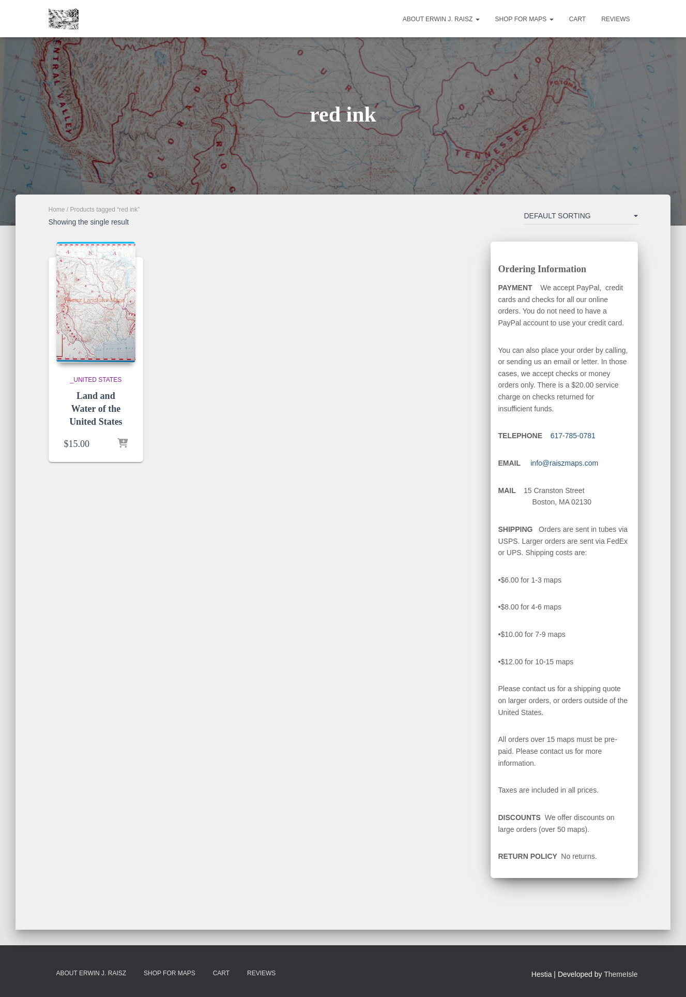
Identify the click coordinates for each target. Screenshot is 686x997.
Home (57, 209)
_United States (96, 379)
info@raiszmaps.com (564, 463)
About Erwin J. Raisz (441, 19)
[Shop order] (581, 218)
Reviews (615, 19)
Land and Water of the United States (96, 409)
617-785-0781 (573, 435)
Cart (577, 19)
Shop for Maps (524, 19)
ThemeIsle (620, 974)
